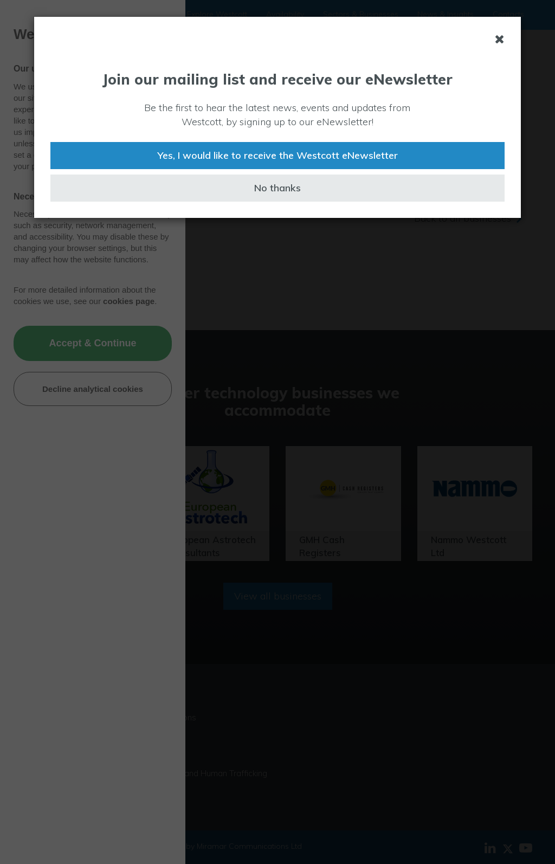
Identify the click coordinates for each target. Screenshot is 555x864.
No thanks (277, 188)
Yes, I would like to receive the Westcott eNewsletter (277, 155)
